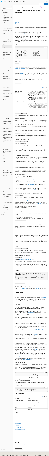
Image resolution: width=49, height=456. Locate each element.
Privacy (20, 455)
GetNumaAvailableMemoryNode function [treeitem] (7, 99)
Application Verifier (18, 278)
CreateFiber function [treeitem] (6, 37)
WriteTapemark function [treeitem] (6, 212)
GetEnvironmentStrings (18, 421)
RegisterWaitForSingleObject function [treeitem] (7, 161)
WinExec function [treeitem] (5, 210)
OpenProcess (35, 334)
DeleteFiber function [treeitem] (6, 60)
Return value (17, 22)
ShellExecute (36, 189)
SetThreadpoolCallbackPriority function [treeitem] (7, 186)
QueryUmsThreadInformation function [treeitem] (7, 158)
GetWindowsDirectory (31, 184)
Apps (22, 7)
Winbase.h (35, 7)
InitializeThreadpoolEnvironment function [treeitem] (7, 138)
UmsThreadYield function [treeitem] (6, 205)
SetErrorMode (17, 435)
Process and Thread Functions (20, 429)
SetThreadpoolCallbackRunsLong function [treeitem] (7, 189)
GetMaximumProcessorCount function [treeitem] (7, 91)
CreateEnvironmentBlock (42, 244)
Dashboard (45, 3)
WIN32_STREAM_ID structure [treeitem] (7, 209)
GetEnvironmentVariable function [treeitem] (6, 88)
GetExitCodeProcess (22, 302)
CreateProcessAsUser (18, 33)
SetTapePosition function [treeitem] (6, 170)
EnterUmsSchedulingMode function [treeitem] (7, 74)
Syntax (16, 19)
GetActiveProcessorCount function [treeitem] (6, 81)
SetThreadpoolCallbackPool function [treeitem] (7, 183)
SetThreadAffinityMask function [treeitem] (7, 172)
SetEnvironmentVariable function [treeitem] (6, 164)
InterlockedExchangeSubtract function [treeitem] (7, 141)
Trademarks (39, 455)
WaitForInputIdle (27, 341)
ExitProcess (35, 349)
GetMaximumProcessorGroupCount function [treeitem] (7, 94)
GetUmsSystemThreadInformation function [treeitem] (7, 132)
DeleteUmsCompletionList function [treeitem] (6, 62)
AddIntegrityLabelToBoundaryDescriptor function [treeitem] (7, 18)
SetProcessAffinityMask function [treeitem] (6, 166)
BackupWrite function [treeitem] (6, 23)
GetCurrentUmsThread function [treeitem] (7, 85)
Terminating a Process (19, 356)
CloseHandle (39, 269)
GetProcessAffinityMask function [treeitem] (6, 119)
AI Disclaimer (3, 455)
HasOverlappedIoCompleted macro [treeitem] (7, 135)
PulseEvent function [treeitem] (5, 149)
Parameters (17, 21)
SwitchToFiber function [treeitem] (6, 198)
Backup (32, 7)
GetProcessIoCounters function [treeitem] (7, 121)
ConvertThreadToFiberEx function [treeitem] (6, 33)
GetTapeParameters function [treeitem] (7, 123)
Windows (18, 7)
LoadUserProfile (31, 312)
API (28, 7)
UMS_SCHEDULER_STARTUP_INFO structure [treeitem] (7, 200)
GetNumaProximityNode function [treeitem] (6, 116)
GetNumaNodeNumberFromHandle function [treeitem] (7, 105)
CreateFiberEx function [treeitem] (6, 39)
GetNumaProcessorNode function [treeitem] (6, 110)
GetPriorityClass (40, 203)
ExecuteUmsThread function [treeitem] (7, 78)
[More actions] (47, 7)
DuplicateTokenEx (23, 73)
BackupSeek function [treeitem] (6, 22)
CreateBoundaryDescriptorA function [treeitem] (7, 36)
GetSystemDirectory (35, 178)
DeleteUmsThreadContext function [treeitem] (6, 65)
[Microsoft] (1, 1)
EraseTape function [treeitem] (5, 76)
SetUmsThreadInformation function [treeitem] (6, 192)
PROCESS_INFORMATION (23, 285)
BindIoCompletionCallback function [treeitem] (6, 26)
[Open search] (44, 1)
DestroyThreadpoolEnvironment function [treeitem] (7, 71)
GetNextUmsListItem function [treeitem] (7, 96)
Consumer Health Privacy (27, 455)
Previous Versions (8, 455)
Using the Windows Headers (27, 359)
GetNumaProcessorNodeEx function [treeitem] (7, 113)
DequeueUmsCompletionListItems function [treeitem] (7, 68)
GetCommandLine (18, 160)
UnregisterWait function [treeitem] (6, 207)
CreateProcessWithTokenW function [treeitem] (7, 47)
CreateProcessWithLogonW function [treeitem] (7, 44)
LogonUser (38, 71)
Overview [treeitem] (4, 15)
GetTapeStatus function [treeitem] (6, 126)
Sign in (47, 1)
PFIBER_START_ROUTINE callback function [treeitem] (6, 145)
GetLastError (44, 297)
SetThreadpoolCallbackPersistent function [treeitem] (7, 180)
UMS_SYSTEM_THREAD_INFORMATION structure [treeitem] (7, 203)
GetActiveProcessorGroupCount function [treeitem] (7, 83)
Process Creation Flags (24, 200)
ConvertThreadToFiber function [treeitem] (7, 30)
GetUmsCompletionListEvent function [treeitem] (7, 129)
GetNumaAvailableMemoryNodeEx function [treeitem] (7, 102)
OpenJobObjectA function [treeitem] (6, 143)
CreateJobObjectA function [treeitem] (7, 41)
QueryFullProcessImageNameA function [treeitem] (7, 152)
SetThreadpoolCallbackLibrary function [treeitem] (7, 178)
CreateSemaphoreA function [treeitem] (7, 49)
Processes (16, 431)
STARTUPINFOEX (28, 259)
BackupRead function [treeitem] (6, 20)
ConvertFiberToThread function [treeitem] (7, 28)
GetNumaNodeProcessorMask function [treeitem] (7, 107)
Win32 (26, 7)
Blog (12, 455)
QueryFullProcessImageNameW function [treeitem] (7, 155)
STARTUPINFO (21, 259)
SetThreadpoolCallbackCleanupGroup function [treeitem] (7, 175)
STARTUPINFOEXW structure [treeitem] (7, 196)
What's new (41, 3)
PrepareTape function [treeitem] (6, 147)
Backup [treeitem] (3, 10)
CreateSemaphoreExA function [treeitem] (7, 50)
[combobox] (6, 8)
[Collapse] (12, 6)
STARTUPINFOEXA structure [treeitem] (7, 194)
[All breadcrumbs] (15, 7)
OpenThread (19, 337)
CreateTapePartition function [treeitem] (7, 52)
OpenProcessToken (19, 330)
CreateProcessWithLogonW (27, 33)
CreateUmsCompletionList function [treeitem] (6, 55)
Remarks (16, 23)
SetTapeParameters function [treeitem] (7, 168)
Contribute (16, 455)
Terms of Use (34, 455)
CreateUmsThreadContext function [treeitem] (6, 58)
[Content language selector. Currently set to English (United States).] (5, 453)
